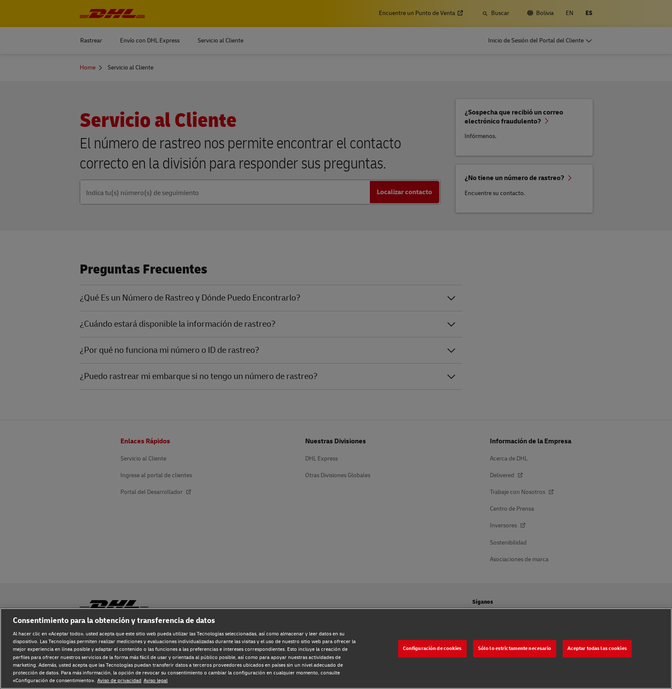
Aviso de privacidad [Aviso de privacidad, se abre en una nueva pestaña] (119, 680)
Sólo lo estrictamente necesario (515, 648)
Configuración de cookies (432, 648)
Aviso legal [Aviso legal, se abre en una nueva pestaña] (156, 680)
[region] (336, 648)
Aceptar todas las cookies (597, 648)
